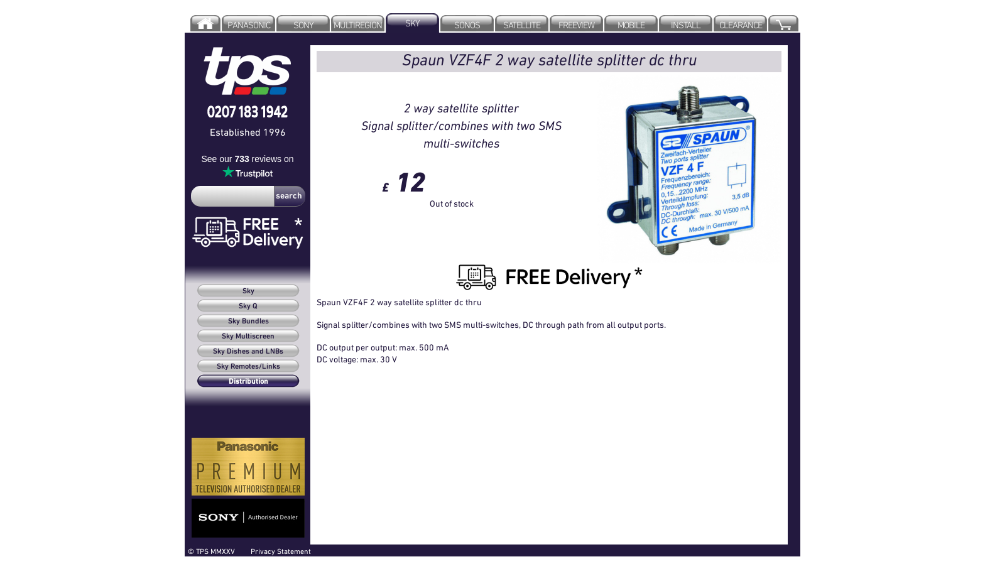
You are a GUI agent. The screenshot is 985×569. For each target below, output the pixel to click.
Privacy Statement (281, 551)
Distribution (248, 381)
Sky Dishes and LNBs (248, 351)
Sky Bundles (248, 321)
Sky (248, 291)
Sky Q (248, 306)
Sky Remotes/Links (248, 366)
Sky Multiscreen (248, 336)
